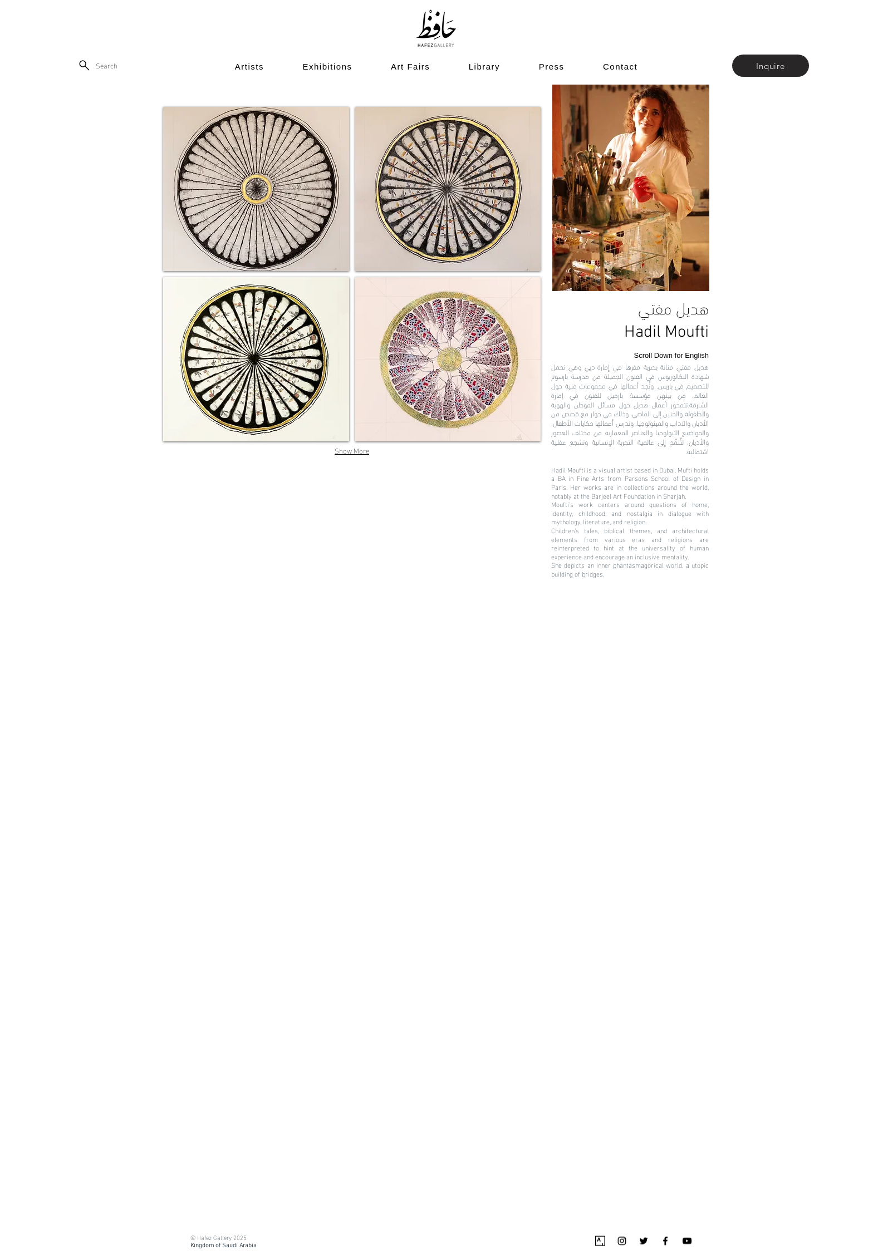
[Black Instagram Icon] (621, 1241)
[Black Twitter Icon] (643, 1241)
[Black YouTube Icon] (687, 1241)
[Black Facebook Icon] (665, 1241)
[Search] (97, 65)
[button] (770, 66)
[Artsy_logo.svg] (600, 1241)
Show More (352, 450)
